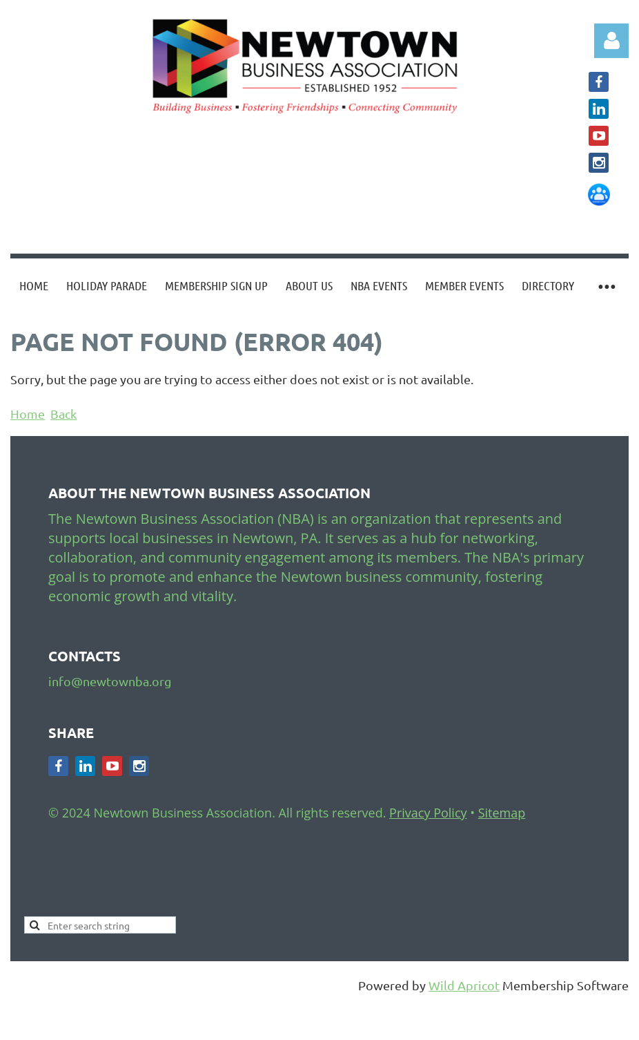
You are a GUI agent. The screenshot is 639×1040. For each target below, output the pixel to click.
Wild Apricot (464, 985)
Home (27, 413)
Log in (611, 40)
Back (63, 413)
